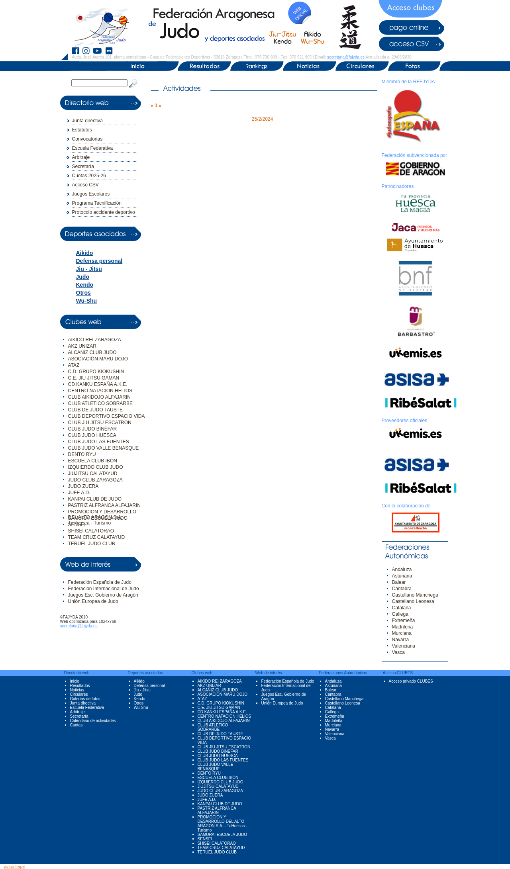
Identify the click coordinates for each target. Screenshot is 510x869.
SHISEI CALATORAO (91, 531)
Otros (83, 293)
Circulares (79, 694)
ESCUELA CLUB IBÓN (92, 461)
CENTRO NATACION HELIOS (100, 390)
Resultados (80, 685)
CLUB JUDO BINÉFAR (92, 429)
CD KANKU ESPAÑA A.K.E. (98, 384)
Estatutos (82, 130)
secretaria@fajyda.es (346, 57)
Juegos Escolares (91, 194)
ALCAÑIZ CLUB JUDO (92, 352)
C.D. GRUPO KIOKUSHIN (96, 371)
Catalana (401, 608)
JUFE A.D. (79, 492)
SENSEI (77, 524)
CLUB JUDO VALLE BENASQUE (103, 448)
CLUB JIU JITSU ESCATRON (99, 422)
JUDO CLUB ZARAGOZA (95, 480)
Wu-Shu (86, 300)
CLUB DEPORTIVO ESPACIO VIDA (106, 416)
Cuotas (76, 725)
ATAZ (74, 365)
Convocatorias (87, 139)
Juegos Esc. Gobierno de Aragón (103, 595)
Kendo (85, 285)
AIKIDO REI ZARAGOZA (94, 340)
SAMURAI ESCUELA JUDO (98, 518)
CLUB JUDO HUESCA (92, 435)
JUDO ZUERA (83, 486)
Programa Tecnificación (97, 203)
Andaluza (402, 569)
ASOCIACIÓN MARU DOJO (98, 359)
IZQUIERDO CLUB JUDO (95, 467)
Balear (399, 582)
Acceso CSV (85, 185)
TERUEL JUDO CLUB (91, 543)
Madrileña (402, 627)
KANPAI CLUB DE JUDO (95, 499)
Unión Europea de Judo (93, 601)
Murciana (402, 633)
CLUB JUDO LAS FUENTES (98, 441)
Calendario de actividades (93, 720)
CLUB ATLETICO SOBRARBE (100, 403)
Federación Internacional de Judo (103, 588)
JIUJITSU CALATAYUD (93, 473)
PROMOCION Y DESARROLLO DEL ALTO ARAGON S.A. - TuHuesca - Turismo (222, 823)
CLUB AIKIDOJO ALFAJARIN (99, 397)
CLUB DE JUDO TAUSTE (95, 410)
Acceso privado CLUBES (411, 681)
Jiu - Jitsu (89, 269)
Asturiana (402, 576)
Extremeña (403, 620)
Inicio (74, 681)
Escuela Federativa (92, 148)
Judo (82, 277)
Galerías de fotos (85, 699)
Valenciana (404, 646)
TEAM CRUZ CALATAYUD (96, 537)
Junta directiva (87, 120)
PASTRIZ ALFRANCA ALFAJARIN (104, 505)
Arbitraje (81, 157)
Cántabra (402, 588)
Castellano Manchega (415, 595)
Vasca (398, 652)
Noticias (77, 690)
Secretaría (83, 166)
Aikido (84, 253)
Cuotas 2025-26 (89, 175)
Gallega (400, 614)
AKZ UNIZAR (82, 346)
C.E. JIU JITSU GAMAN (94, 378)
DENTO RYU (82, 454)
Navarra (400, 639)
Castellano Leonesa (413, 601)
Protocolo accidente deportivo (103, 212)
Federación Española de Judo (99, 582)
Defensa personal (99, 261)
